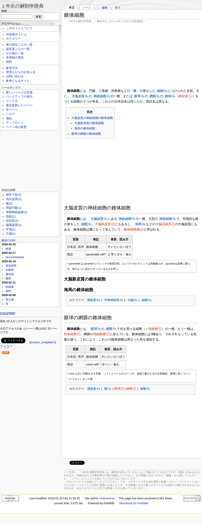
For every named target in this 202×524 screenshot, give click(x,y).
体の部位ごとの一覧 (19, 44)
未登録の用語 (15, 57)
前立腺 (10, 299)
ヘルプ (10, 114)
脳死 (8, 278)
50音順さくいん (16, 34)
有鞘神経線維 (16, 212)
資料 (9, 61)
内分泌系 (13, 199)
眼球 (137, 96)
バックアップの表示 (19, 96)
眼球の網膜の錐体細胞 (86, 133)
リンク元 (12, 101)
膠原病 (10, 274)
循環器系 (13, 225)
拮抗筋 (12, 220)
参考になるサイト (18, 80)
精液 (8, 248)
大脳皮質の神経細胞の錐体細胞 (92, 117)
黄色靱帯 (11, 265)
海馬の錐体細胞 (84, 128)
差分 (118, 7)
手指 (10, 229)
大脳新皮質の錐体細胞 (89, 123)
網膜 (153, 96)
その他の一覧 (15, 53)
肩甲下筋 (13, 194)
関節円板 (13, 207)
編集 (105, 7)
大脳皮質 (78, 96)
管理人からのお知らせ (21, 72)
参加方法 (12, 68)
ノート (86, 7)
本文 (72, 7)
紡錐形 (10, 269)
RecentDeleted (15, 257)
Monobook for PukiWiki (133, 503)
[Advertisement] (131, 55)
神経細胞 (100, 96)
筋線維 (10, 286)
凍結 (9, 118)
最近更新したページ (19, 105)
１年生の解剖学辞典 (22, 6)
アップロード (15, 122)
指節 (10, 216)
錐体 (168, 96)
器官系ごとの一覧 (18, 49)
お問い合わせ (15, 76)
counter (7, 313)
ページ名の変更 (16, 127)
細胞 (160, 90)
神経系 (91, 300)
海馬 (138, 224)
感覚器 (91, 388)
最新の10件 (8, 240)
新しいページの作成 (19, 92)
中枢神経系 (111, 300)
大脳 (131, 300)
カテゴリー (13, 38)
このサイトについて (19, 28)
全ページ (12, 109)
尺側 (10, 233)
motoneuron (107, 498)
